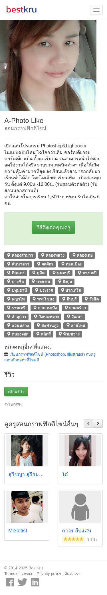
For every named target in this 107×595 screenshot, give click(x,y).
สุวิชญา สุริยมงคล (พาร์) (35, 474)
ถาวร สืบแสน (76, 531)
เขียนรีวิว (16, 391)
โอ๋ (65, 474)
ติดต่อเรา (72, 573)
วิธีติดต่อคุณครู (53, 227)
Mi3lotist (17, 531)
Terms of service (18, 573)
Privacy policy (49, 573)
